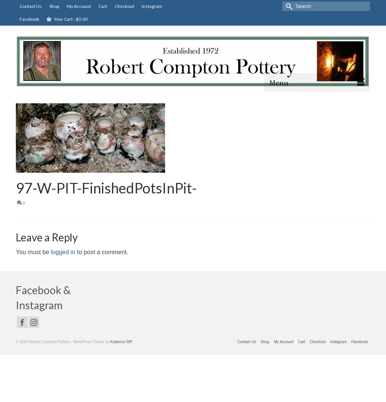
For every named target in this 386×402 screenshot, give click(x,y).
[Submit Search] (288, 6)
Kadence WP (121, 342)
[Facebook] (22, 322)
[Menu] (317, 82)
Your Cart (67, 19)
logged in (63, 252)
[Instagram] (34, 322)
